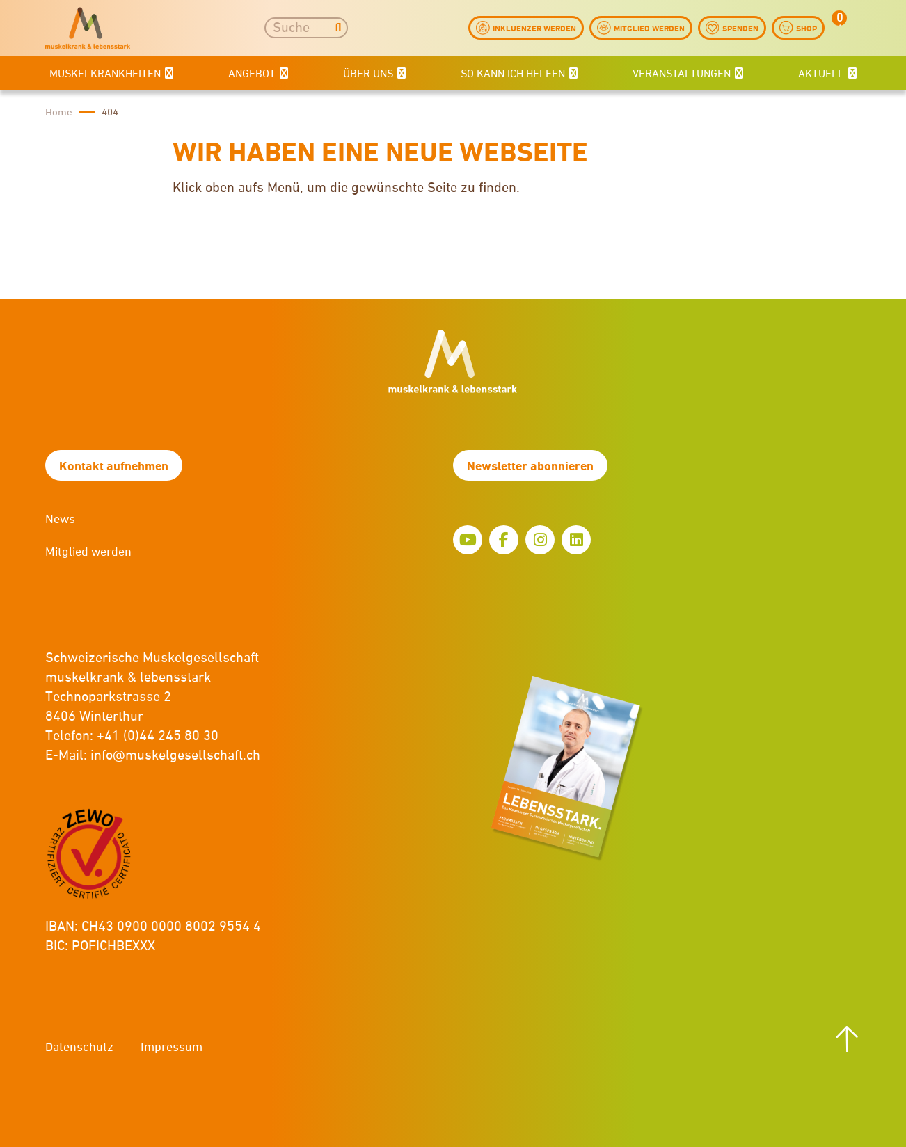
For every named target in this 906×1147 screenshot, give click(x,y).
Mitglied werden (88, 552)
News (60, 519)
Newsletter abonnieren (530, 466)
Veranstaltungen (682, 74)
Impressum (171, 1047)
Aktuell (821, 74)
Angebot (252, 74)
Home (58, 112)
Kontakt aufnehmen (113, 466)
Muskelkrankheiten (105, 74)
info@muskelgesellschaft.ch (175, 755)
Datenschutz (79, 1047)
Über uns (368, 74)
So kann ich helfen (513, 74)
